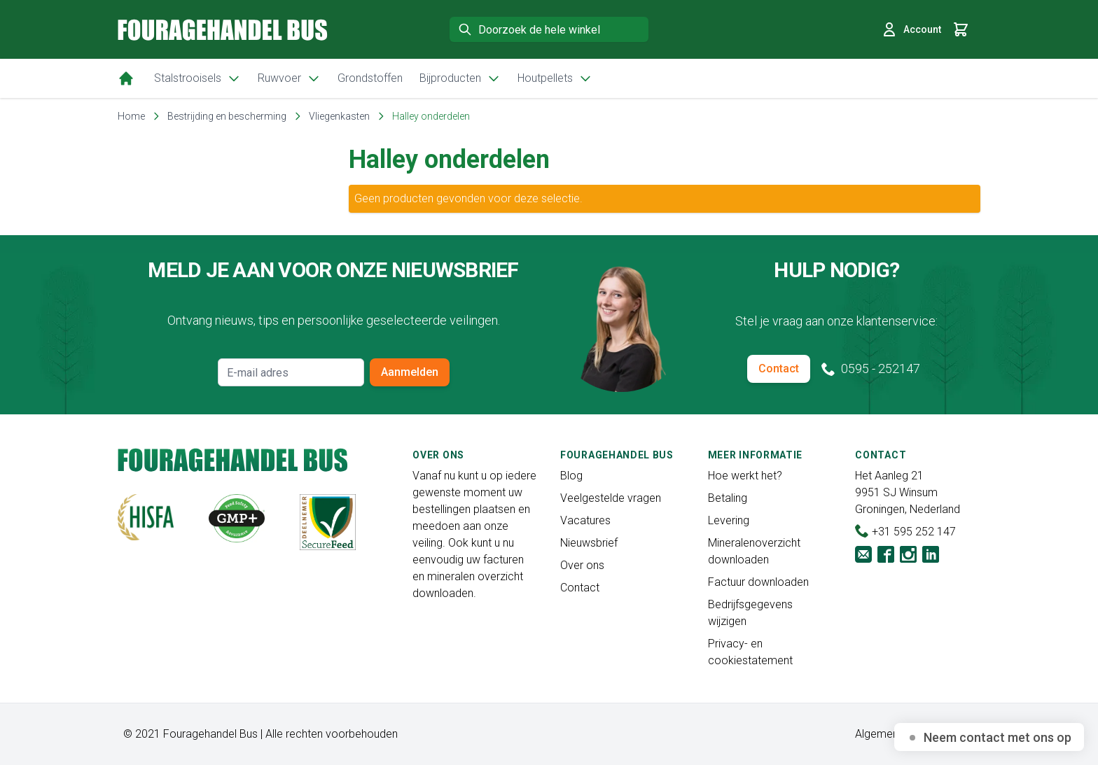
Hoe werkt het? (745, 475)
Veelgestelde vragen (610, 498)
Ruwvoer (289, 78)
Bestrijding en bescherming (226, 116)
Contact (778, 368)
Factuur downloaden (758, 582)
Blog (571, 475)
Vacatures (585, 520)
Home (131, 116)
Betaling (727, 498)
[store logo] (223, 30)
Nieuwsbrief (589, 542)
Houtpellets (554, 78)
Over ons (582, 565)
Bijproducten (460, 78)
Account (911, 29)
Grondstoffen (370, 78)
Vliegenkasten (339, 116)
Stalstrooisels (197, 78)
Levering (728, 520)
